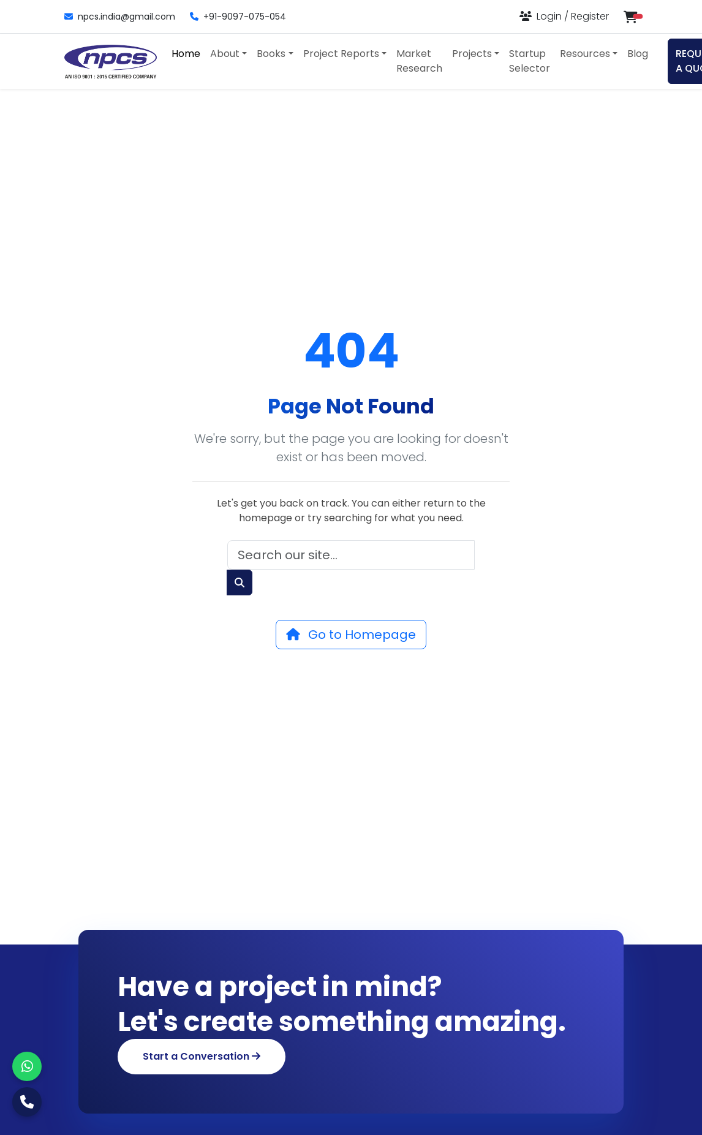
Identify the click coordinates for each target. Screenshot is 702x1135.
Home (186, 54)
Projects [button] (472, 54)
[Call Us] (27, 1102)
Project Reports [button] (341, 54)
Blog (637, 54)
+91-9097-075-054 (238, 16)
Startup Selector (529, 61)
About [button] (225, 54)
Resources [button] (585, 54)
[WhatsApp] (27, 1066)
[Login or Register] (564, 16)
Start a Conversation (201, 1056)
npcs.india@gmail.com (119, 16)
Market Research (419, 61)
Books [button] (271, 54)
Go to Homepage (351, 634)
